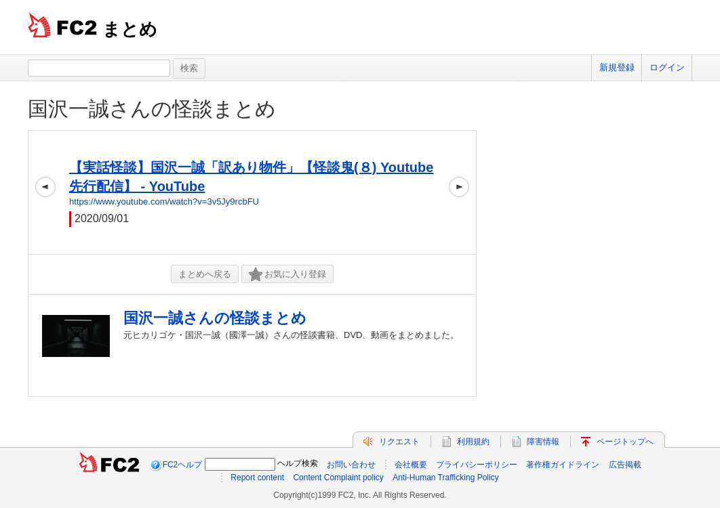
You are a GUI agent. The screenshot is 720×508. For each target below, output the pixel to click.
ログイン (667, 67)
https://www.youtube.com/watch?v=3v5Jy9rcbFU (164, 201)
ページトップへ (625, 441)
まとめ (129, 29)
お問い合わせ (351, 464)
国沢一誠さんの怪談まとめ (152, 109)
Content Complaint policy (338, 477)
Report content (257, 477)
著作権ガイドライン (562, 464)
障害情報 (543, 441)
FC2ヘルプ (183, 464)
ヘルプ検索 (297, 463)
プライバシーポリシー (476, 464)
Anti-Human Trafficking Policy (446, 477)
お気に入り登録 (287, 275)
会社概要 (411, 464)
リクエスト (399, 441)
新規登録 (617, 67)
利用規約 (473, 441)
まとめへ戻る (204, 274)
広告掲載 (625, 464)
